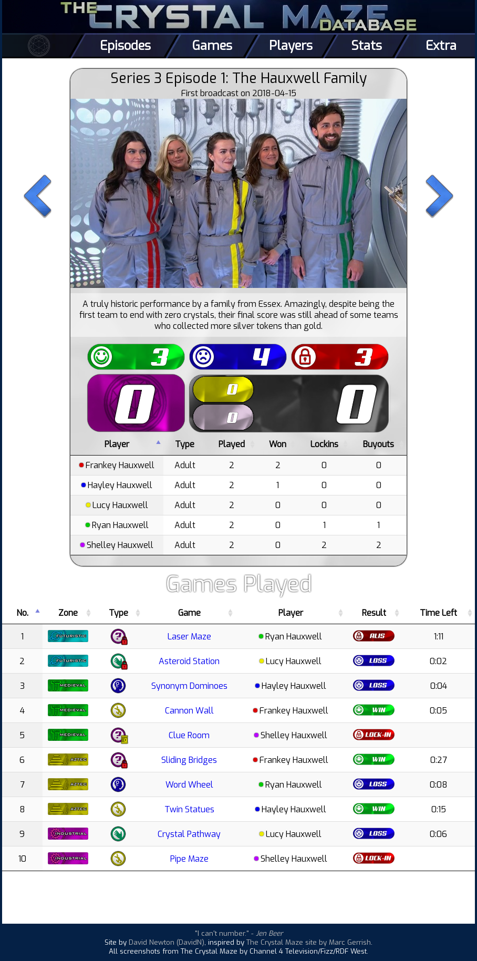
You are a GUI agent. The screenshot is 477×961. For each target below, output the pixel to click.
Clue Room (189, 735)
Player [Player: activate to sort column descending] (117, 444)
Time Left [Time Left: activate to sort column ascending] (438, 612)
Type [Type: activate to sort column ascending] (184, 444)
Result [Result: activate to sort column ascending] (374, 612)
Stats (366, 45)
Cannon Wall (189, 710)
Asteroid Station (189, 661)
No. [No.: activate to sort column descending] (22, 612)
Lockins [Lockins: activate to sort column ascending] (324, 444)
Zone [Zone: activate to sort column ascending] (68, 612)
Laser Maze (189, 636)
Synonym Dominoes (189, 685)
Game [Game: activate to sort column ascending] (189, 612)
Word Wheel (189, 784)
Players (291, 45)
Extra (441, 45)
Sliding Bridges (189, 760)
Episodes (125, 45)
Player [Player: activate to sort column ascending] (290, 612)
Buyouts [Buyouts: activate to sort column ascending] (378, 444)
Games (212, 45)
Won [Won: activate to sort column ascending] (277, 444)
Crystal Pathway (189, 834)
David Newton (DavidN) (166, 942)
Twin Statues (189, 809)
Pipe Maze (189, 858)
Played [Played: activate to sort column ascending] (232, 444)
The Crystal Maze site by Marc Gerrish (308, 942)
